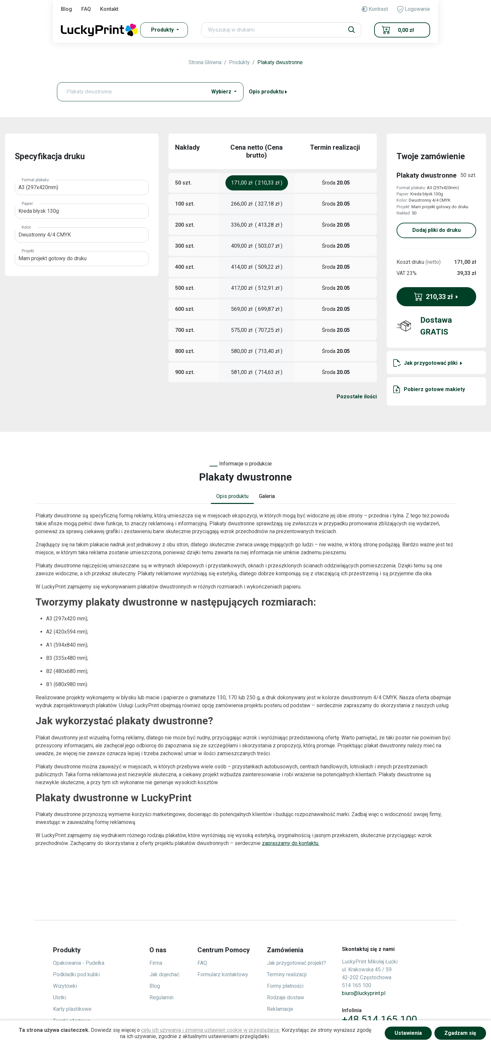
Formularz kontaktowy (222, 974)
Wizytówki (65, 986)
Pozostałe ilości (357, 396)
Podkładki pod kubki (76, 974)
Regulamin (161, 997)
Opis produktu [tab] (232, 496)
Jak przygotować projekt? (296, 963)
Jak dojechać (164, 974)
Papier (27, 203)
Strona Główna (205, 62)
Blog (66, 9)
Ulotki (59, 997)
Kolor (26, 227)
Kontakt (109, 9)
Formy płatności (285, 986)
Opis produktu (268, 91)
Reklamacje (280, 1009)
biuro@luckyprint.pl (363, 993)
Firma (155, 963)
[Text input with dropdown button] (133, 91)
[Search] (281, 29)
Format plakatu (35, 180)
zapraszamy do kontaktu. (290, 843)
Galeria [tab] (267, 496)
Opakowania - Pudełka (78, 963)
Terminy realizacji (287, 974)
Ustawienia (408, 1033)
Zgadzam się (460, 1033)
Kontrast (375, 9)
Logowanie (413, 9)
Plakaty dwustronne (280, 62)
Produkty (239, 62)
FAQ (86, 9)
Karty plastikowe (72, 1009)
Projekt (28, 251)
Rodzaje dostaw (285, 997)
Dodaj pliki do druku (436, 230)
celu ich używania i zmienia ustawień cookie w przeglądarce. (210, 1030)
